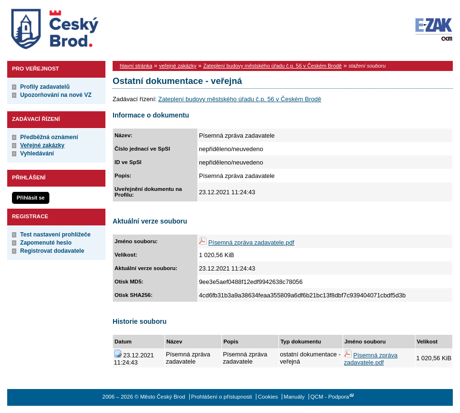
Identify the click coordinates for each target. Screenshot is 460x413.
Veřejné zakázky (42, 145)
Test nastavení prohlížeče (55, 234)
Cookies (268, 397)
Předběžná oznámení (49, 137)
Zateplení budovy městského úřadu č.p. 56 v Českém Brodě (272, 66)
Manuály (294, 397)
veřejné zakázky (177, 66)
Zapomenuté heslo (45, 242)
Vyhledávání (37, 153)
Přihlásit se (31, 198)
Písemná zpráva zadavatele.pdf (251, 242)
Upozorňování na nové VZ (56, 95)
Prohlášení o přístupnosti (221, 397)
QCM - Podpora (329, 397)
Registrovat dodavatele (52, 251)
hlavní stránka (136, 66)
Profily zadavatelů (44, 86)
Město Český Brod (84, 27)
